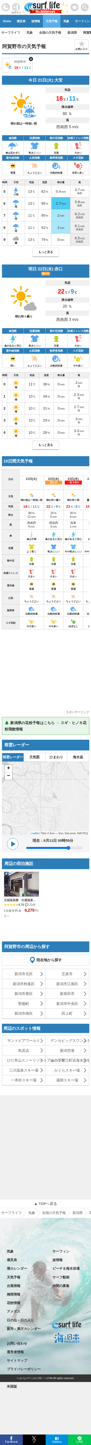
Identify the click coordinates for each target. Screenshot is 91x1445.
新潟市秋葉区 (24, 984)
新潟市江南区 (67, 984)
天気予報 (52, 21)
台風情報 (13, 1286)
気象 (66, 21)
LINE (79, 1441)
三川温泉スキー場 (23, 1070)
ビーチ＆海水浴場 (66, 1268)
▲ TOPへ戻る (45, 1204)
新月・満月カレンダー (24, 1329)
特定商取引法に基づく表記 (27, 1378)
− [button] (8, 776)
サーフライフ (11, 1213)
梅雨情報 (13, 1294)
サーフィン (60, 1251)
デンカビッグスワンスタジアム (69, 1040)
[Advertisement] (45, 671)
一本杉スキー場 (23, 1080)
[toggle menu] (85, 5)
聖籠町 (23, 1004)
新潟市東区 (24, 993)
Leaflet (35, 833)
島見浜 (23, 1050)
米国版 (12, 1386)
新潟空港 (67, 1050)
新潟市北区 (24, 974)
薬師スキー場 (67, 1080)
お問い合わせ (17, 1343)
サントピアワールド (23, 1040)
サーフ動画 (60, 1277)
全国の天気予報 (54, 1213)
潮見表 (21, 21)
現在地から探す (49, 960)
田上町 (67, 1013)
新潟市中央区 (67, 1004)
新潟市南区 (24, 1013)
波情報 (35, 21)
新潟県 (78, 1213)
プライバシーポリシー (24, 1369)
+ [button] (8, 768)
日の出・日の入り (20, 1320)
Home (7, 21)
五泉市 (67, 974)
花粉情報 (13, 1303)
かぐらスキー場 (67, 1070)
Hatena (57, 1441)
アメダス (13, 1311)
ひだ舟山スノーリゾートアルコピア (26, 1060)
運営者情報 (15, 1352)
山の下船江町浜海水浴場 (69, 1060)
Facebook (11, 1441)
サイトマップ (17, 1360)
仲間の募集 (60, 1286)
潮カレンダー (17, 1268)
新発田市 (67, 993)
